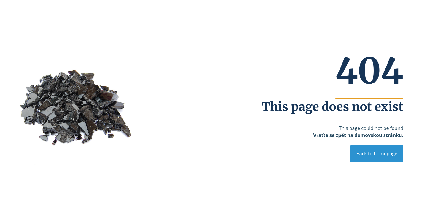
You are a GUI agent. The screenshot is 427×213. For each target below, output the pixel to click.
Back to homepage (376, 153)
